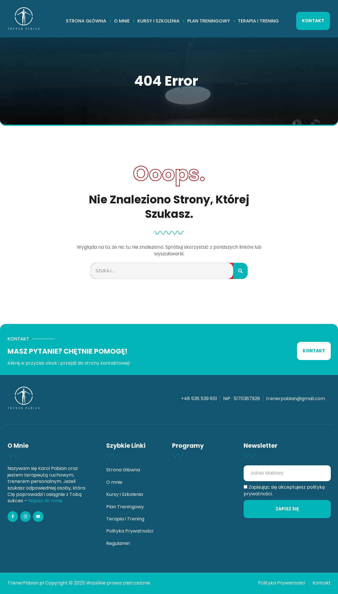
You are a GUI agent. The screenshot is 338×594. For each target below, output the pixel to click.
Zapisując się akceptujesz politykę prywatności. (284, 490)
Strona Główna (86, 21)
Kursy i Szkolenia (158, 21)
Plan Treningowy (208, 21)
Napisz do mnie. (45, 500)
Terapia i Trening (258, 21)
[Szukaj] (240, 271)
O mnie (122, 21)
